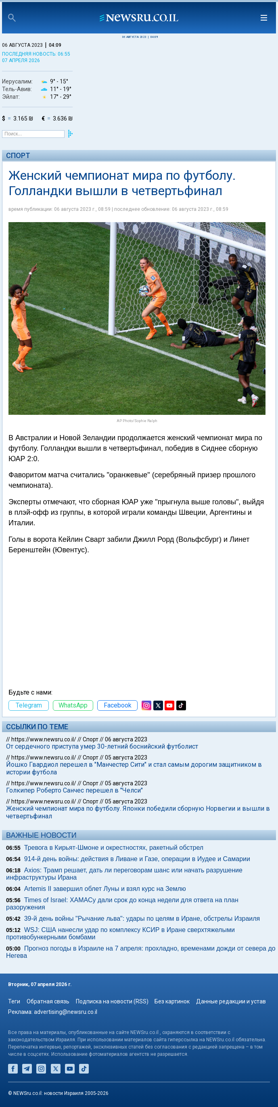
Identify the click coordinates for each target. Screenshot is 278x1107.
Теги (14, 1001)
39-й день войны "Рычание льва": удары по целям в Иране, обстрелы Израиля (142, 918)
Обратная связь (48, 1001)
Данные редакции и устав (231, 1001)
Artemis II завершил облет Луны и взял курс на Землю (105, 888)
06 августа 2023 (126, 739)
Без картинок (172, 1001)
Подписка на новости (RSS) (112, 1001)
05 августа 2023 (126, 757)
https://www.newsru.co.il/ (43, 739)
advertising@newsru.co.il (65, 1012)
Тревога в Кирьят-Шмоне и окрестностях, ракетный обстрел (113, 847)
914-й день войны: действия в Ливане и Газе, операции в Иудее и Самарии (137, 858)
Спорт (18, 155)
